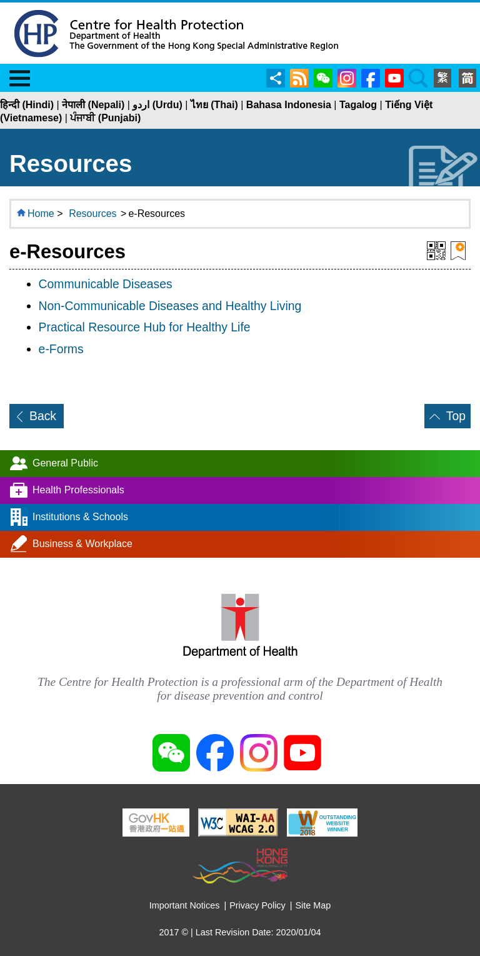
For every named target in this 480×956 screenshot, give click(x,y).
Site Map (313, 905)
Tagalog (358, 104)
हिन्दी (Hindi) (27, 104)
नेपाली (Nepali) (93, 104)
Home (41, 213)
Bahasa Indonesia (288, 104)
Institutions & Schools (80, 516)
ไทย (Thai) (214, 104)
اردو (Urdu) (157, 104)
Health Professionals (78, 490)
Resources (92, 213)
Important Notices (184, 905)
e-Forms (61, 349)
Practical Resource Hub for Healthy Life (145, 327)
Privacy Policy (257, 905)
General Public (65, 463)
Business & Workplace (82, 543)
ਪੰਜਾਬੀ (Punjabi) (105, 118)
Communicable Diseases (105, 284)
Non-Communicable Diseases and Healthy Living (170, 306)
